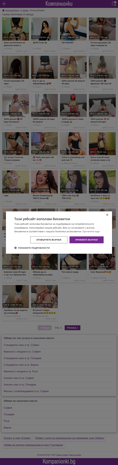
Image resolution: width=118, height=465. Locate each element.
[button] (32, 247)
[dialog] (59, 232)
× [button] (107, 215)
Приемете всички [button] (86, 239)
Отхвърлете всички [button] (48, 239)
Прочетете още (91, 231)
